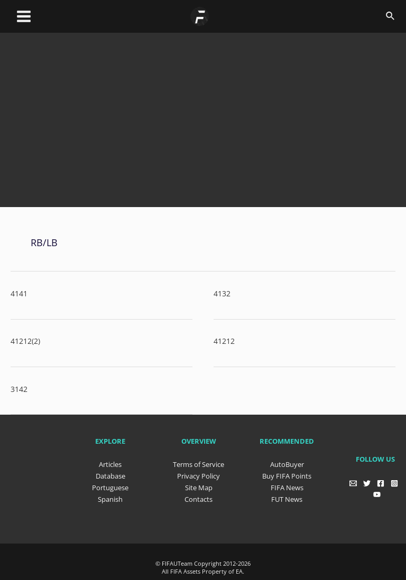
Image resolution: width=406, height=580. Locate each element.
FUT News (286, 498)
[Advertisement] (208, 129)
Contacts (198, 498)
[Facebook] (380, 482)
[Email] (353, 482)
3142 (19, 388)
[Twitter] (367, 482)
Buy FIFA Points (286, 475)
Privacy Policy (198, 475)
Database (110, 475)
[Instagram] (394, 482)
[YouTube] (377, 494)
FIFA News (287, 487)
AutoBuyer (287, 464)
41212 (224, 341)
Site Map (199, 487)
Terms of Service (198, 464)
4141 (19, 293)
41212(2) (25, 341)
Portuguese (110, 487)
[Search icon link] (390, 16)
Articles (110, 464)
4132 (222, 293)
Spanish (110, 498)
